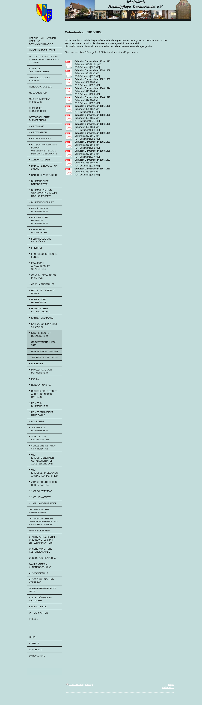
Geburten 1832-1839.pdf (86, 82)
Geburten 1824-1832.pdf (86, 73)
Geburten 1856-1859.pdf (86, 127)
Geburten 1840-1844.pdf (86, 91)
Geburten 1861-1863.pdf (86, 145)
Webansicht (168, 687)
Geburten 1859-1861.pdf (86, 136)
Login (171, 684)
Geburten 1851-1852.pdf (86, 109)
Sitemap (89, 684)
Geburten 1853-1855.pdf (86, 118)
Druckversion (74, 684)
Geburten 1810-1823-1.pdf (87, 64)
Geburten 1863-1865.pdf (86, 154)
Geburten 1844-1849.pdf (86, 100)
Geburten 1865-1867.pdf (86, 162)
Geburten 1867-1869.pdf (86, 171)
